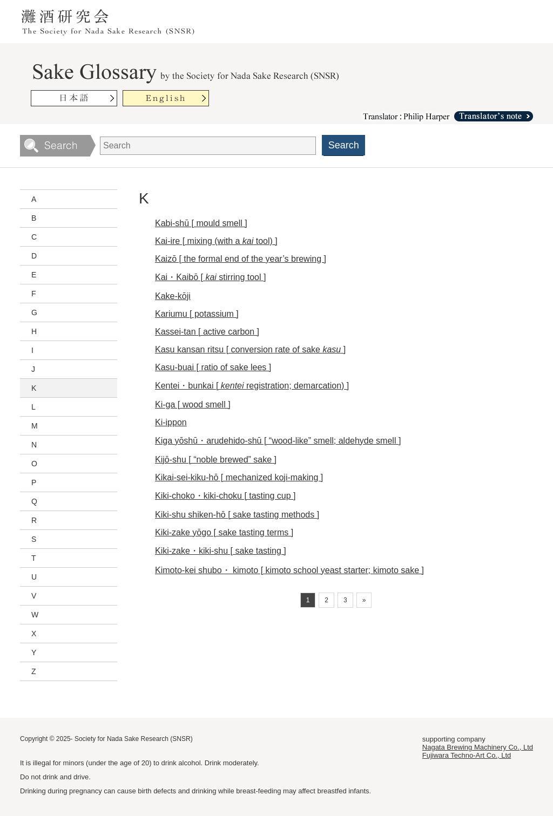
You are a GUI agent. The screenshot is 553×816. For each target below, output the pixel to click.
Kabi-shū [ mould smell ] (201, 223)
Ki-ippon (171, 422)
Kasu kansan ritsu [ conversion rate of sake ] (250, 349)
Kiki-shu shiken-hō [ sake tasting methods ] (237, 514)
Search (343, 145)
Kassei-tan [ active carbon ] (207, 331)
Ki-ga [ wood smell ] (193, 404)
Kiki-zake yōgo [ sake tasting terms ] (224, 532)
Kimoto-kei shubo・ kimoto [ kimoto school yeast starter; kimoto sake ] (289, 570)
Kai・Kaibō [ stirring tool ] (210, 277)
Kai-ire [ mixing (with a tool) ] (216, 241)
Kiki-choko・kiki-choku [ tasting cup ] (225, 495)
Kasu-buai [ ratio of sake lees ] (213, 367)
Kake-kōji (173, 296)
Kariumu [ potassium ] (197, 313)
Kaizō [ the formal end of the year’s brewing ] (240, 258)
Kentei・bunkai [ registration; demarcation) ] (252, 385)
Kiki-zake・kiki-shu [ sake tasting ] (220, 550)
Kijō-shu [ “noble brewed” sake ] (215, 459)
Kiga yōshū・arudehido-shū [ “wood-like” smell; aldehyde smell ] (278, 440)
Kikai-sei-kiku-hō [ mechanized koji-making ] (239, 477)
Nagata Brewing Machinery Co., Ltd (477, 747)
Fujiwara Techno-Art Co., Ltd (466, 755)
